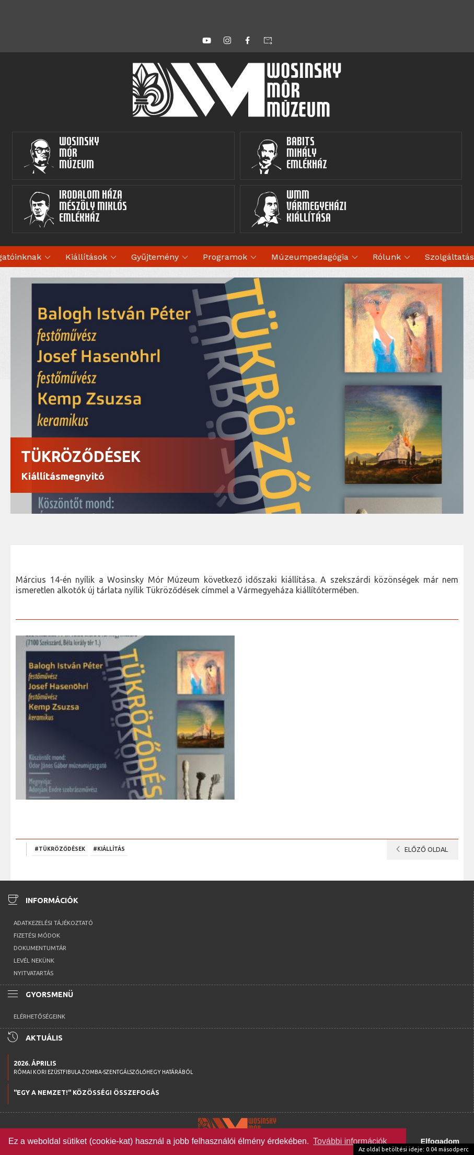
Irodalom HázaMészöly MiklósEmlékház (75, 209)
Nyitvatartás (33, 973)
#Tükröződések (59, 849)
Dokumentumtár (40, 948)
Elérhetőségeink (39, 1016)
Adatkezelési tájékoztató (53, 923)
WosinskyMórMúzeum (61, 155)
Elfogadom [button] (440, 1141)
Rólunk (393, 257)
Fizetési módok (37, 935)
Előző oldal (420, 849)
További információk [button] (350, 1141)
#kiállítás (109, 849)
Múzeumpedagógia (316, 257)
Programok (231, 257)
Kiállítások (92, 257)
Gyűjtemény (161, 257)
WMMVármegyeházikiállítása (299, 209)
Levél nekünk (34, 960)
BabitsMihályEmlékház (289, 155)
